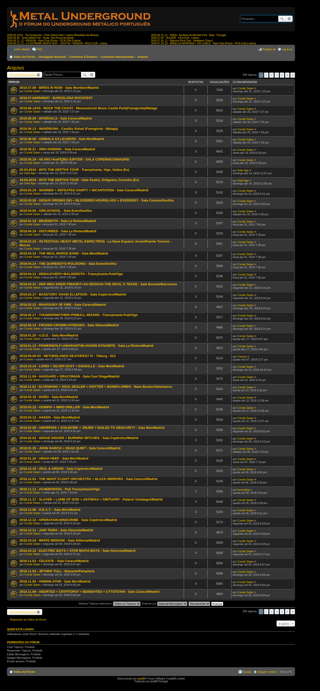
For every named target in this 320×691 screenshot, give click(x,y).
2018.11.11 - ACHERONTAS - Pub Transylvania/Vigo (60, 489)
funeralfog (244, 489)
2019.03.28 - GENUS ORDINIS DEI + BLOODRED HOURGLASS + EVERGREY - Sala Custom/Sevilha (97, 200)
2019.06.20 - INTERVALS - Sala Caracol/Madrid (56, 118)
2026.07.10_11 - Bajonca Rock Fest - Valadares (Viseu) (182, 40)
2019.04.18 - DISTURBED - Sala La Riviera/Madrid (58, 231)
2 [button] (266, 75)
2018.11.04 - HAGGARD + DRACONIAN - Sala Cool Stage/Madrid (70, 376)
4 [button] (277, 75)
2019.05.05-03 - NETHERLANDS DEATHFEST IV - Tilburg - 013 (68, 356)
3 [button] (271, 75)
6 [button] (287, 75)
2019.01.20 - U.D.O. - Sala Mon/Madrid (49, 335)
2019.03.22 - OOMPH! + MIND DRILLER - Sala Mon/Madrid (64, 407)
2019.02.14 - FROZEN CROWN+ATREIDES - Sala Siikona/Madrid (69, 325)
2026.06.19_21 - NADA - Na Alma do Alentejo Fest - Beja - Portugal (188, 35)
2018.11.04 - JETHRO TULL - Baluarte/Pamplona (57, 571)
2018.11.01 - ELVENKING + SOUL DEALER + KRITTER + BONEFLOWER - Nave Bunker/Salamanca (96, 386)
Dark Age (30, 173)
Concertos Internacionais (117, 56)
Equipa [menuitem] (247, 671)
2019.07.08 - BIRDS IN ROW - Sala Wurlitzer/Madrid (59, 88)
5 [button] (282, 75)
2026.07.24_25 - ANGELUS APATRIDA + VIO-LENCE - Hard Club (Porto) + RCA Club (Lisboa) (203, 43)
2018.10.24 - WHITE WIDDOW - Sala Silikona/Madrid (60, 540)
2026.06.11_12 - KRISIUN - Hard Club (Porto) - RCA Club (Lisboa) (44, 40)
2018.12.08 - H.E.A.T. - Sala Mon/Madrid (50, 510)
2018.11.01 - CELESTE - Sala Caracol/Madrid (54, 561)
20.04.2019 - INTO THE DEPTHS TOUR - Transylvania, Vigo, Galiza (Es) (74, 170)
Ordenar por (164, 603)
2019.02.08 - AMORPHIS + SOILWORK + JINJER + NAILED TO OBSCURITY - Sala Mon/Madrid (92, 428)
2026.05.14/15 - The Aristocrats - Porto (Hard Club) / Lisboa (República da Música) (53, 35)
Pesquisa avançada (289, 19)
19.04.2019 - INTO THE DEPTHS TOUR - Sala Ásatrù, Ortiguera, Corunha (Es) (79, 180)
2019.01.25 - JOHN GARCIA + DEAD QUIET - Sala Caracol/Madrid (70, 448)
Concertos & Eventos (83, 56)
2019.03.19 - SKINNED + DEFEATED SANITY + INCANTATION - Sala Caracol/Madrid (84, 190)
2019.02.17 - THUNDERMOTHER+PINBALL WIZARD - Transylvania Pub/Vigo (79, 315)
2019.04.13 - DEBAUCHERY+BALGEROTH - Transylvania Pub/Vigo (71, 274)
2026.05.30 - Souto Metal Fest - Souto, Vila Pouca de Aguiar (40, 37)
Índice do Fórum (24, 56)
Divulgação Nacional (52, 56)
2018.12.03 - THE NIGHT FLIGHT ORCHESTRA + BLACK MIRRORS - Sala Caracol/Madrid (89, 479)
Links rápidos (22, 49)
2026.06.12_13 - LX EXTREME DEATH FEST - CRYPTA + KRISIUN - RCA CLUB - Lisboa (57, 43)
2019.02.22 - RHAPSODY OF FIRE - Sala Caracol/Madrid (63, 304)
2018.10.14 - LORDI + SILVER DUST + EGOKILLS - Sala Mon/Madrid (72, 366)
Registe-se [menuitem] (269, 49)
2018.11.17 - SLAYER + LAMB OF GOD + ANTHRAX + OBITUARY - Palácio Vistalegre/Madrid (91, 499)
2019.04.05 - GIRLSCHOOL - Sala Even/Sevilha (56, 210)
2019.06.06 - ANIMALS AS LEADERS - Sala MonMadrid (62, 139)
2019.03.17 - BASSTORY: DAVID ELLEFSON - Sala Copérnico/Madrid (73, 294)
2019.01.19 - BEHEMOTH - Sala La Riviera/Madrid (58, 221)
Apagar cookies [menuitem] (267, 671)
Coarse (28, 359)
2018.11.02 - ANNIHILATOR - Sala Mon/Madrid (55, 581)
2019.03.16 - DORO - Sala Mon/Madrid (49, 397)
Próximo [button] (292, 75)
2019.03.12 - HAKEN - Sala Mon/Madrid (50, 417)
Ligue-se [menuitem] (287, 49)
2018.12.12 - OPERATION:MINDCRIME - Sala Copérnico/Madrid (68, 520)
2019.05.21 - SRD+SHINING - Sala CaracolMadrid (57, 149)
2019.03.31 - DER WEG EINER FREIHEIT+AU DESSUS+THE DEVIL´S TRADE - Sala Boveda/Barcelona (98, 284)
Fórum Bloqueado (22, 74)
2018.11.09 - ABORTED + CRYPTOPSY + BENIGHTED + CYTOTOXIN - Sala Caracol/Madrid (90, 592)
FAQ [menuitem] (39, 49)
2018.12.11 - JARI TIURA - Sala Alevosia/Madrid (56, 530)
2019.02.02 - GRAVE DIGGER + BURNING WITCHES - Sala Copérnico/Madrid (79, 438)
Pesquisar (282, 19)
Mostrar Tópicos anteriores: (109, 603)
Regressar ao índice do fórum (28, 619)
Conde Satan (32, 91)
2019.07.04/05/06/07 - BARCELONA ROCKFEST (56, 98)
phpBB (141, 678)
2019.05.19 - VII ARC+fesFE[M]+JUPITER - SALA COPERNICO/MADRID (74, 159)
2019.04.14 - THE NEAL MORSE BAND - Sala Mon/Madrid (64, 253)
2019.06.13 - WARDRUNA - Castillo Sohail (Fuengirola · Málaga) (69, 128)
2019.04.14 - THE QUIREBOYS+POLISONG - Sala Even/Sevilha (68, 264)
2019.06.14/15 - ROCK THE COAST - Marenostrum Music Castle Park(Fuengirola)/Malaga (88, 108)
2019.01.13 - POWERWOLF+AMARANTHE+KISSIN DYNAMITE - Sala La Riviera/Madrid (86, 346)
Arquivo (143, 56)
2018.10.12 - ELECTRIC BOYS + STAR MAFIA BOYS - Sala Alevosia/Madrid (78, 550)
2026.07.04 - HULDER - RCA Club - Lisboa (175, 37)
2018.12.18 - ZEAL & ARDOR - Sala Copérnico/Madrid (61, 468)
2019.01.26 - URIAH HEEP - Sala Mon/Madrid (54, 458)
